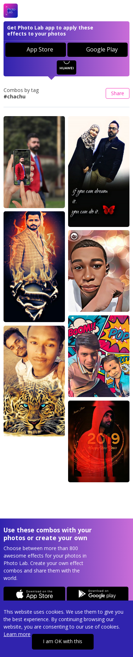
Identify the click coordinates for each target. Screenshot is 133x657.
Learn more (17, 634)
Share (117, 93)
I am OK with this (62, 641)
